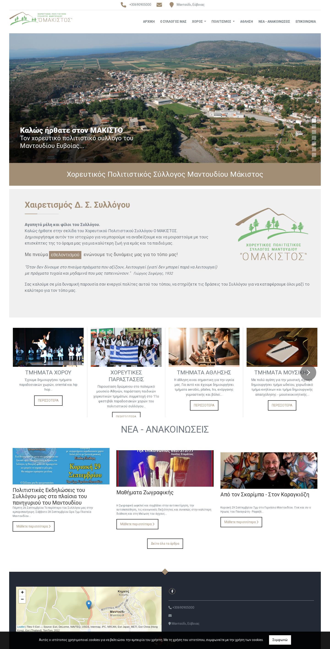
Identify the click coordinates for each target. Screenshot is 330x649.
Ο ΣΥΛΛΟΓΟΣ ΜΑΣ (173, 21)
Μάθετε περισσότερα (33, 526)
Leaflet (21, 626)
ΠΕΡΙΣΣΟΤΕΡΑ (48, 403)
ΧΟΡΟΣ (198, 21)
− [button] (22, 599)
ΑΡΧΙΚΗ (149, 21)
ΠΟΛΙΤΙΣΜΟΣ (222, 21)
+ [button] (22, 592)
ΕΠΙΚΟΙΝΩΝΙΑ (306, 21)
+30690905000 (140, 4)
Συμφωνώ (280, 640)
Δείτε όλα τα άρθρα (165, 543)
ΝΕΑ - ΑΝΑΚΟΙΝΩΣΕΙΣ (274, 21)
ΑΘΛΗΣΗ (246, 21)
